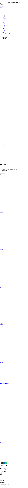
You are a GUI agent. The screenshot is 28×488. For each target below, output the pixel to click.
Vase (4, 16)
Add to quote (2, 173)
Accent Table (5, 20)
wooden (1, 421)
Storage (4, 27)
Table (4, 31)
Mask (4, 25)
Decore (4, 21)
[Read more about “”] (1, 249)
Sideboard (4, 30)
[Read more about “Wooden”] (1, 324)
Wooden (1, 325)
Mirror (4, 26)
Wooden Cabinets (2, 162)
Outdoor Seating (5, 36)
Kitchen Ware (5, 17)
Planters (4, 18)
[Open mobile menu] (1, 7)
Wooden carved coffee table (4, 383)
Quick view (1, 212)
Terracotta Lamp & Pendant (7, 33)
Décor (1, 287)
